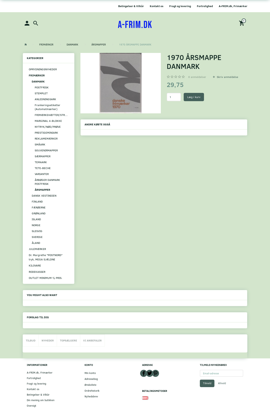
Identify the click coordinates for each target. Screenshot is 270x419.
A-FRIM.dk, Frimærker (233, 6)
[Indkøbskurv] (242, 23)
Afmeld (222, 383)
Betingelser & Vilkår (131, 6)
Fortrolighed (205, 6)
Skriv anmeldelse (227, 77)
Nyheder (48, 340)
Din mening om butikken (40, 400)
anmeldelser (197, 77)
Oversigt (31, 405)
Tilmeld (207, 383)
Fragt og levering (180, 6)
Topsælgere (68, 340)
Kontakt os (156, 6)
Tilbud (30, 340)
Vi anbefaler (92, 340)
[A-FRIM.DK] (135, 25)
